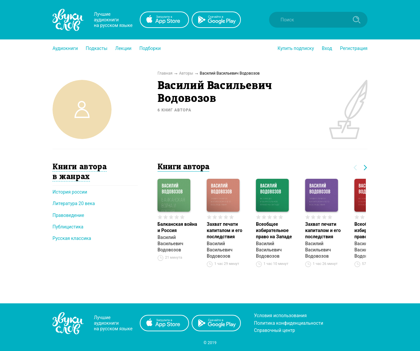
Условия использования (280, 315)
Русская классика (71, 238)
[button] (65, 48)
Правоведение (68, 215)
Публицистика (67, 226)
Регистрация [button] (354, 48)
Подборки (150, 48)
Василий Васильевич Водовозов (170, 243)
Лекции (123, 48)
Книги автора (183, 167)
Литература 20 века (73, 203)
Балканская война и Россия (177, 227)
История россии (69, 192)
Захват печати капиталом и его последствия (224, 230)
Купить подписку (296, 48)
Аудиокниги (65, 48)
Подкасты (96, 48)
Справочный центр (274, 330)
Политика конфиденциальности (288, 323)
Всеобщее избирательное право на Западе (274, 230)
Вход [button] (327, 48)
